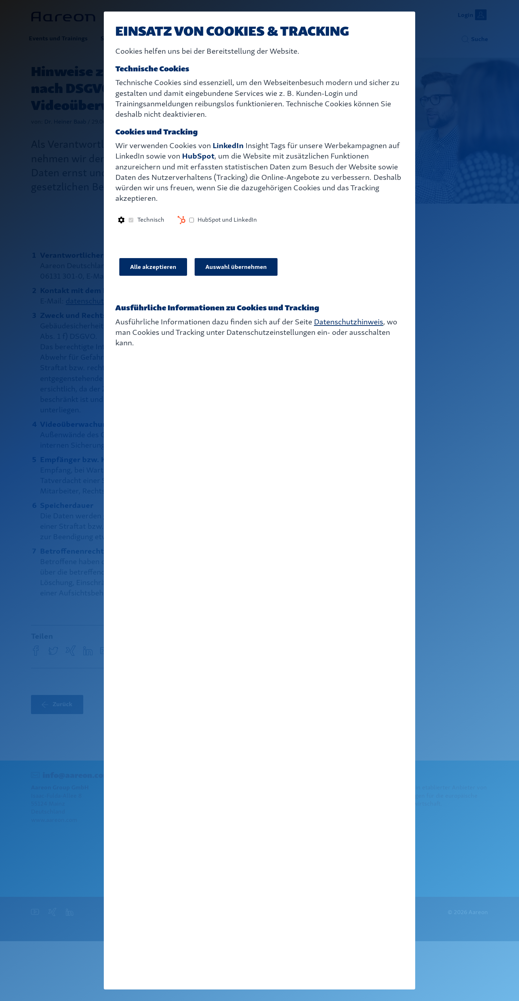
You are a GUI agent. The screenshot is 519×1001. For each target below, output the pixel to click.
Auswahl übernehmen (236, 267)
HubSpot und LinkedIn (227, 219)
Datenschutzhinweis (348, 322)
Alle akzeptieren (153, 267)
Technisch (150, 219)
